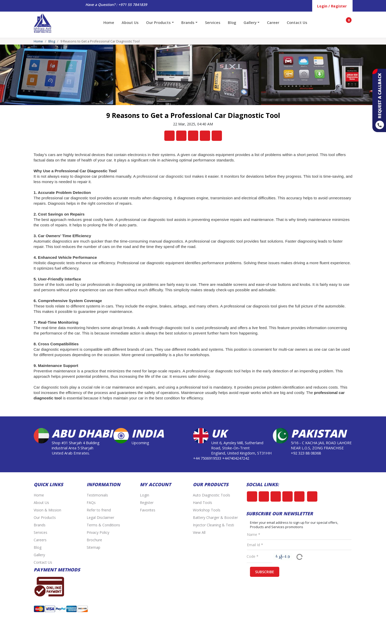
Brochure (94, 539)
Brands (40, 524)
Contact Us (297, 22)
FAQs (91, 502)
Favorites (147, 510)
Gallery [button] (250, 22)
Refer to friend (99, 510)
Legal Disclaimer (100, 517)
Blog (232, 22)
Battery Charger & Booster (215, 517)
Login (144, 495)
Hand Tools (202, 502)
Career (273, 22)
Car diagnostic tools (51, 387)
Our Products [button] (158, 22)
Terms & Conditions (103, 524)
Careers (40, 539)
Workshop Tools (206, 510)
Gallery (39, 554)
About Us (130, 22)
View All (199, 532)
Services (212, 22)
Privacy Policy (98, 532)
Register (147, 502)
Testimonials (97, 495)
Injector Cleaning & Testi (213, 524)
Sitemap (93, 547)
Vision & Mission (47, 510)
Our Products (45, 517)
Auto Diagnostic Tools (211, 495)
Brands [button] (187, 22)
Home (108, 22)
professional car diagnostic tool (164, 176)
